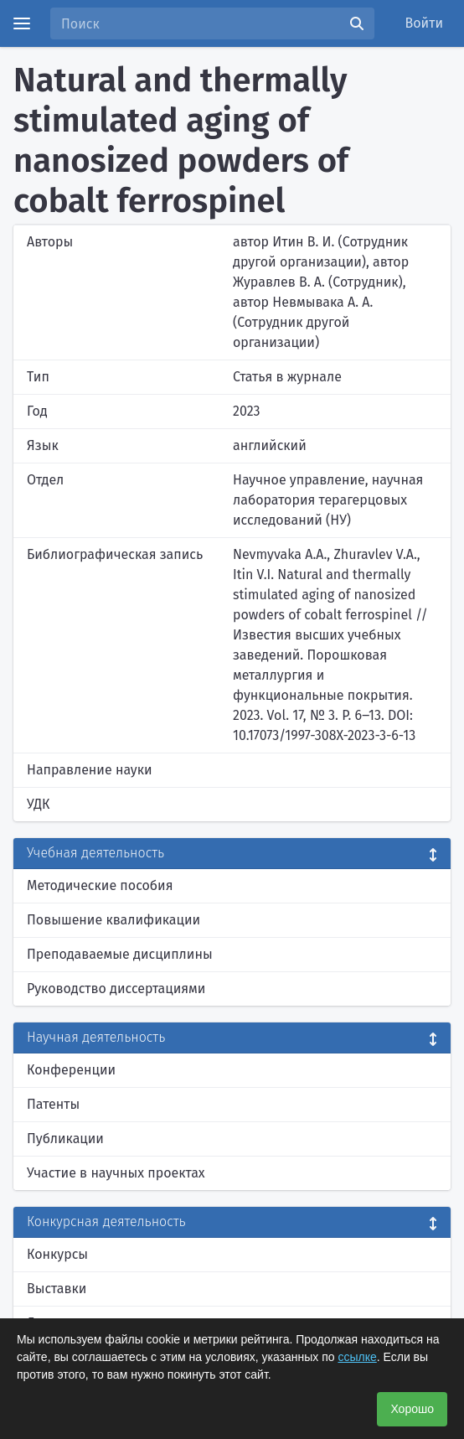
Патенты (53, 1104)
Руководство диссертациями (116, 988)
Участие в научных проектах (116, 1173)
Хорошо (412, 1409)
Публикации (65, 1139)
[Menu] (22, 23)
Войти (424, 23)
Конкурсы (57, 1254)
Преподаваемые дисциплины (120, 954)
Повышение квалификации (113, 920)
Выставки (56, 1289)
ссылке (357, 1357)
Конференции (71, 1070)
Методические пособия (100, 885)
